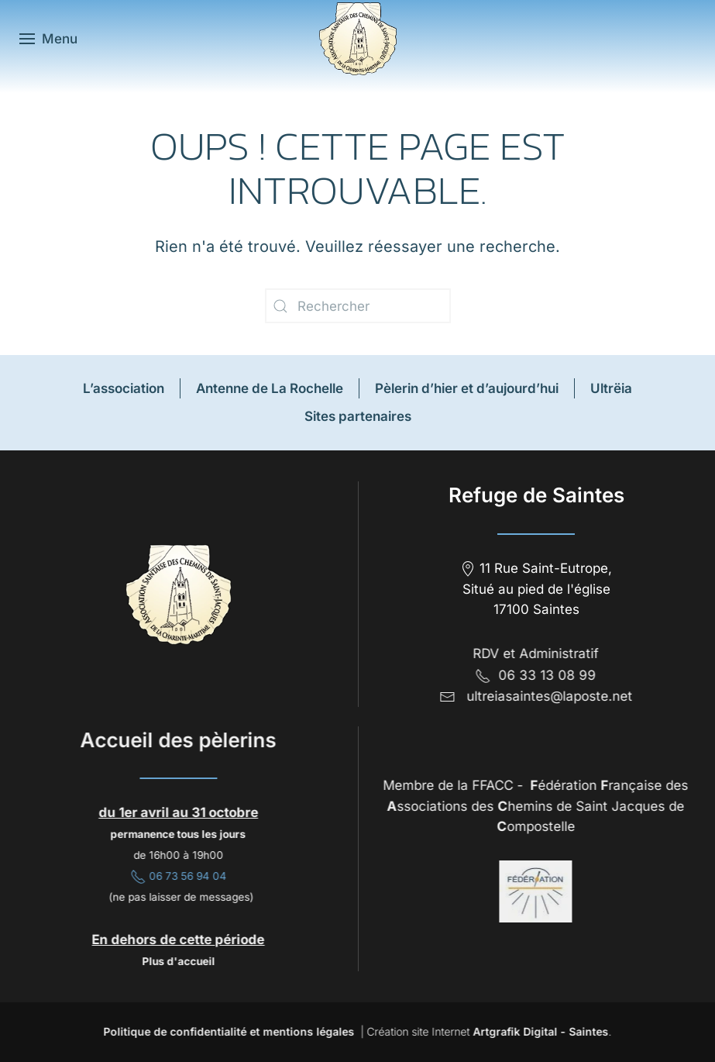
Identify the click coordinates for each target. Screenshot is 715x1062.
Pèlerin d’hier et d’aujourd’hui (467, 388)
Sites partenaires (357, 416)
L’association (123, 388)
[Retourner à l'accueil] (357, 39)
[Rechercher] (358, 305)
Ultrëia (611, 388)
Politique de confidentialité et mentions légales (226, 1031)
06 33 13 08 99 (534, 675)
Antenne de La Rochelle (269, 388)
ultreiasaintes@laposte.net (548, 696)
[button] (48, 39)
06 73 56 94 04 (177, 876)
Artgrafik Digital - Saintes (539, 1031)
